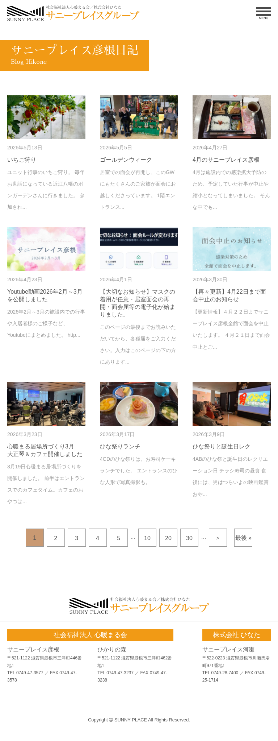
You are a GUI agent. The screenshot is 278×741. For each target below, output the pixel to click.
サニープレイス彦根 (33, 649)
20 (168, 538)
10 (147, 538)
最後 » (243, 538)
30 (189, 538)
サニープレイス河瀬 (228, 649)
